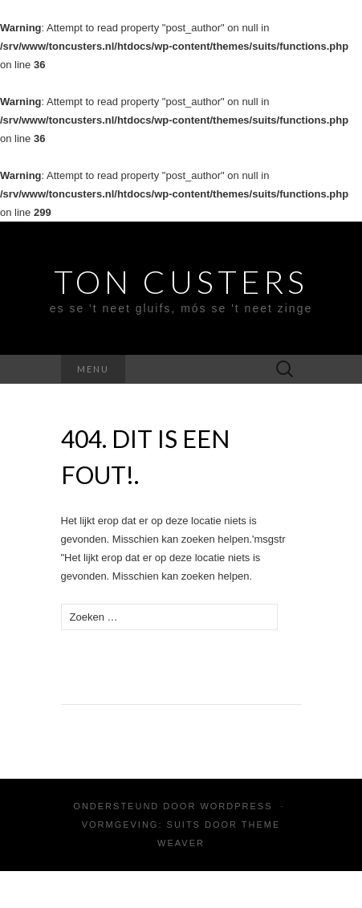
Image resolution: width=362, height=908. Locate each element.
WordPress (236, 806)
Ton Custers (181, 282)
